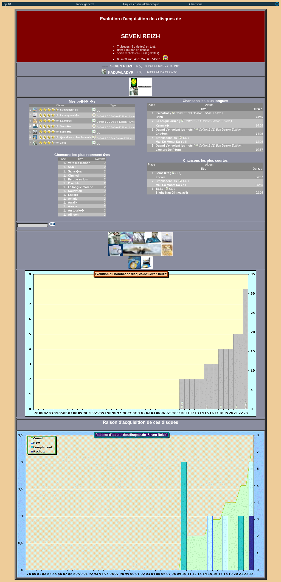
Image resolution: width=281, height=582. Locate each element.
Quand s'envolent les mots (75, 137)
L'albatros (66, 120)
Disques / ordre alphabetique (140, 4)
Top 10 (6, 4)
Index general (85, 4)
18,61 (63, 142)
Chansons (196, 4)
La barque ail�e (69, 115)
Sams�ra (65, 126)
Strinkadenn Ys (69, 109)
